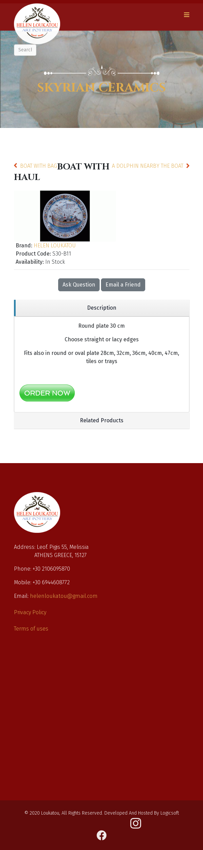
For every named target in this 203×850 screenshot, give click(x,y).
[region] (101, 308)
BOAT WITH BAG (38, 166)
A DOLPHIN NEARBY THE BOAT (147, 166)
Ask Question (79, 284)
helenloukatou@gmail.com (64, 596)
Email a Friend (123, 284)
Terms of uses (31, 628)
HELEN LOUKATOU (55, 245)
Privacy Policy (30, 612)
